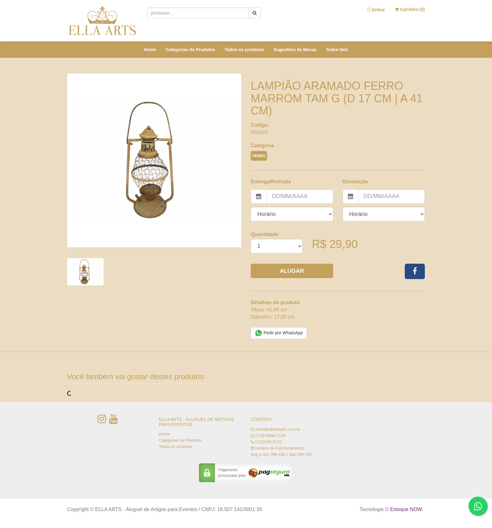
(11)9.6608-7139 (270, 435)
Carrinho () (410, 9)
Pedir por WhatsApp (279, 333)
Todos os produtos (244, 49)
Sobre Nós (337, 49)
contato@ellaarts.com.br (278, 429)
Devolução (355, 181)
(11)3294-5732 (268, 441)
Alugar (292, 271)
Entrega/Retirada (271, 181)
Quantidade (264, 234)
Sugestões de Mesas (295, 49)
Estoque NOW (406, 509)
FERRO (258, 156)
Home (150, 49)
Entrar (376, 9)
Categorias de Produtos (190, 49)
